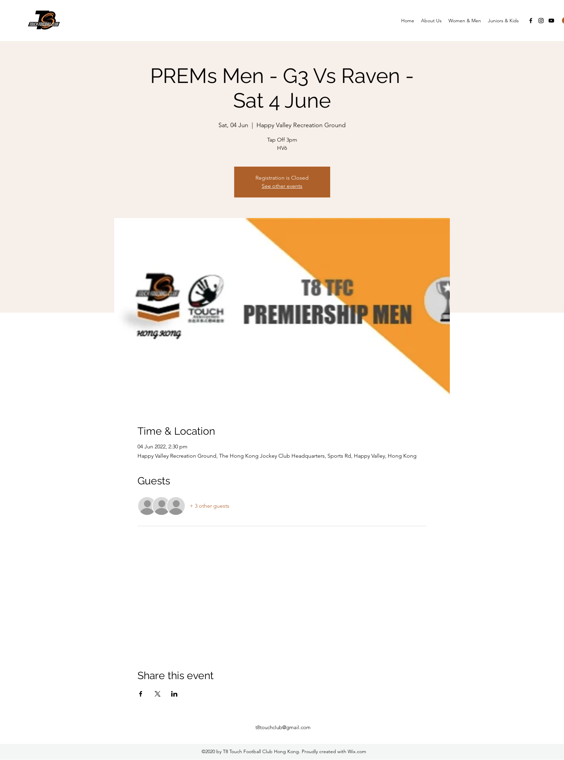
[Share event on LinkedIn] (174, 694)
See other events (282, 186)
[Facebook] (530, 20)
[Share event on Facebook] (140, 694)
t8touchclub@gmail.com (283, 727)
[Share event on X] (157, 694)
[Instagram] (541, 20)
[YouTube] (551, 20)
